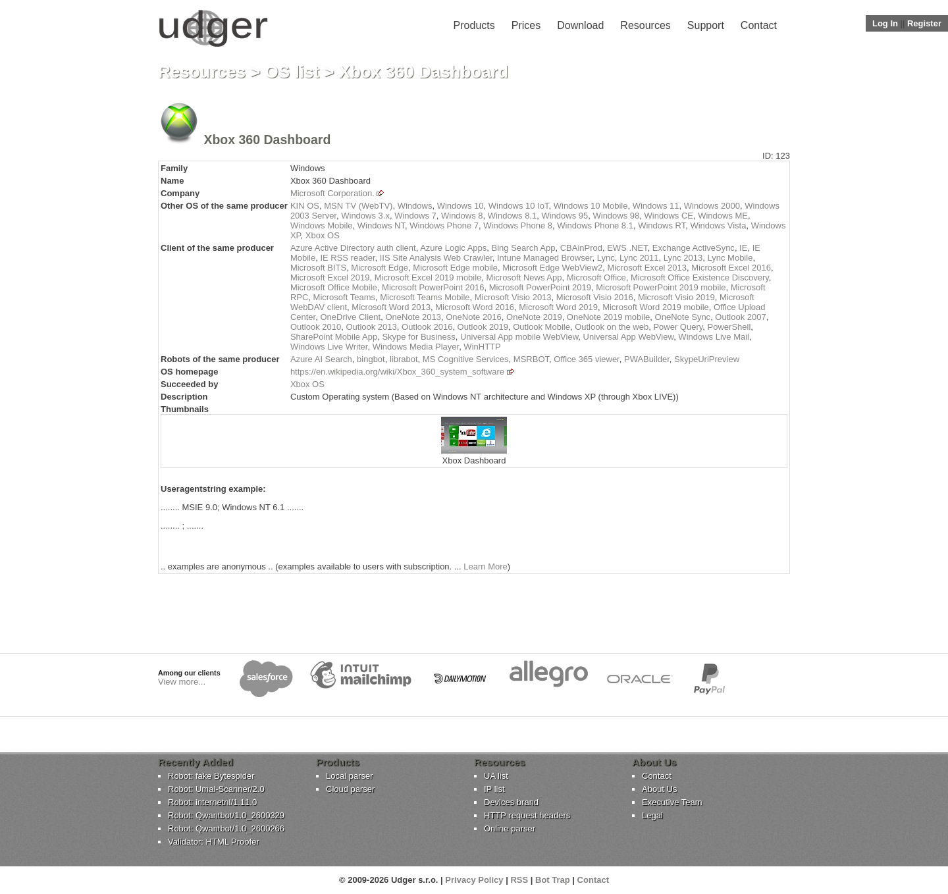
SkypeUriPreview (706, 359)
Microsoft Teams (344, 297)
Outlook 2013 (371, 327)
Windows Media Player (416, 347)
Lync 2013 (683, 258)
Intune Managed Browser (544, 258)
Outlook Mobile (541, 327)
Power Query (677, 327)
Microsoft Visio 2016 (594, 297)
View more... (181, 682)
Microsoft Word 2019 (558, 307)
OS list (292, 72)
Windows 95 (564, 216)
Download (580, 25)
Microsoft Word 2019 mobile (655, 307)
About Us (659, 789)
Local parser (349, 776)
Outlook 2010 (315, 327)
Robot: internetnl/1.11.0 (212, 802)
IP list (494, 789)
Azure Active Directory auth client (353, 248)
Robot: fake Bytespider (211, 776)
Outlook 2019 (483, 327)
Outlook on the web (611, 327)
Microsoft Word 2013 (391, 307)
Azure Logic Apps (453, 248)
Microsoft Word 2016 (474, 307)
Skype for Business (418, 337)
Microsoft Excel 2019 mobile (428, 277)
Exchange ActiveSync (693, 248)
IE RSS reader (347, 258)
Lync (606, 258)
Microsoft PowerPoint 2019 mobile (660, 287)
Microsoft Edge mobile (455, 268)
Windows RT (661, 225)
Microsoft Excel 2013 (647, 268)
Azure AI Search (321, 359)
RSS (519, 880)
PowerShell (729, 327)
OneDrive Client (350, 317)
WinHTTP (481, 347)
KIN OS (304, 206)
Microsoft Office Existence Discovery (700, 277)
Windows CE (669, 216)
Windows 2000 (712, 206)
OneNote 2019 (534, 317)
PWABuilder (647, 359)
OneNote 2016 (474, 317)
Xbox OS (322, 235)
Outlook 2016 (427, 327)
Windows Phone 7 (444, 225)
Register (924, 23)
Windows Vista (718, 225)
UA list (496, 776)
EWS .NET (627, 248)
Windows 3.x (365, 216)
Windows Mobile (321, 225)
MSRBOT (531, 359)
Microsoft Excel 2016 (731, 268)
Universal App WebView (628, 337)
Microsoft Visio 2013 (513, 297)
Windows (415, 206)
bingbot (371, 359)
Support (705, 25)
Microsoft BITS (318, 268)
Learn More (485, 566)
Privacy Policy (474, 880)
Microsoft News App (524, 277)
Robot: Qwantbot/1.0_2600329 (226, 815)
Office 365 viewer (586, 359)
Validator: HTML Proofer (213, 842)
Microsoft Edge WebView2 (552, 268)
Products (474, 25)
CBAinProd (581, 248)
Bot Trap (552, 880)
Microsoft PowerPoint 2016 (433, 287)
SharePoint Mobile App (333, 337)
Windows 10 (460, 206)
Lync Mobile (729, 258)
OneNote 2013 (413, 317)
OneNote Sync (683, 317)
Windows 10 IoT (518, 206)
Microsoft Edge (379, 268)
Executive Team (672, 802)
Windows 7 (415, 216)
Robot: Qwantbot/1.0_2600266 (226, 828)
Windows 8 (462, 216)
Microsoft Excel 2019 (330, 277)
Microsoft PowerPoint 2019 (540, 287)
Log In (885, 23)
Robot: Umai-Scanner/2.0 (216, 789)
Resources (645, 25)
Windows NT (381, 225)
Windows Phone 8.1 (595, 225)
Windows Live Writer (329, 347)
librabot (404, 359)
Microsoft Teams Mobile (424, 297)
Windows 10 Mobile (591, 206)
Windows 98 (615, 216)
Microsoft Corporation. (332, 193)
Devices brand (511, 802)
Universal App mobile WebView (519, 337)
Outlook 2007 (740, 317)
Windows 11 (656, 206)
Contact (759, 25)
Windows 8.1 (512, 216)
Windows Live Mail (713, 337)
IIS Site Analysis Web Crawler (436, 258)
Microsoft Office (596, 277)
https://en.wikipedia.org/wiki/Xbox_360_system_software (397, 372)
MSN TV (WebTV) (358, 206)
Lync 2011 (639, 258)
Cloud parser (350, 789)
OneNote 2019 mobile (608, 317)
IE (743, 248)
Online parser (509, 828)
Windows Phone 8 (517, 225)
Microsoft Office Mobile (333, 287)
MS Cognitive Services (466, 359)
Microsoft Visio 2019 (676, 297)
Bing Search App (524, 248)
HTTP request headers (527, 815)
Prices (526, 25)
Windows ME (723, 216)
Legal (652, 815)
